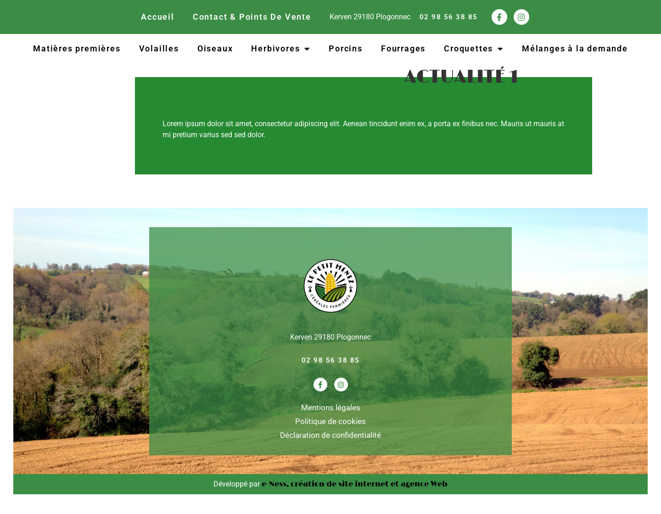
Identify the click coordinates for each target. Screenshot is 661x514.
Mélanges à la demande (575, 48)
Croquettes (474, 48)
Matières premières (76, 48)
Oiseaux (215, 48)
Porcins (346, 48)
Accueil (157, 17)
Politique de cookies (330, 421)
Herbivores (280, 48)
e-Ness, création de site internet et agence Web (355, 484)
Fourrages (403, 48)
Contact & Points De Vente (252, 17)
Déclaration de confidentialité (330, 435)
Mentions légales (330, 407)
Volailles (159, 48)
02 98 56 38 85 (449, 17)
